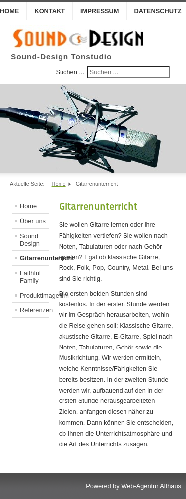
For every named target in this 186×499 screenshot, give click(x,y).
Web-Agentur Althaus (151, 486)
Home (28, 206)
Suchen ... (70, 72)
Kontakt (49, 11)
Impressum (99, 11)
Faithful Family (30, 276)
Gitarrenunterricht (34, 258)
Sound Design (30, 239)
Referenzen (34, 310)
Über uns (33, 221)
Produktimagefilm (34, 295)
